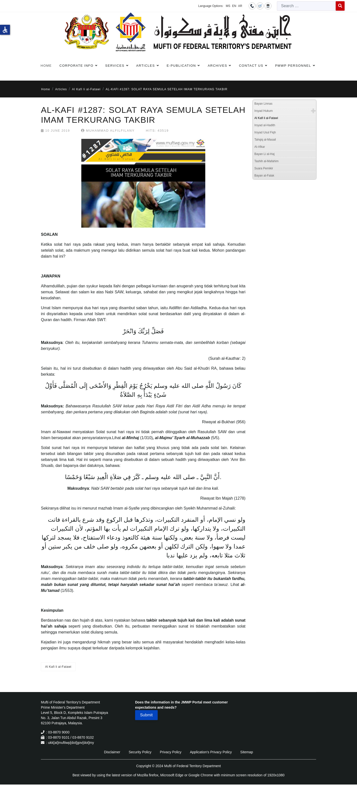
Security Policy (140, 752)
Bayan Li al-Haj (264, 154)
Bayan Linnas (263, 103)
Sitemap (246, 752)
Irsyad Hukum (263, 111)
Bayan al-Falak (264, 175)
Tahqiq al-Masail (265, 139)
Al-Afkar (259, 147)
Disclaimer (112, 752)
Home (46, 65)
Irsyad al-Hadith (264, 125)
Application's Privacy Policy (211, 752)
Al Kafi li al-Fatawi (58, 666)
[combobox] (306, 6)
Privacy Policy (170, 752)
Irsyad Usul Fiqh (265, 132)
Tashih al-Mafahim (266, 161)
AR (240, 6)
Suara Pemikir (263, 168)
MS (228, 6)
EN (234, 6)
